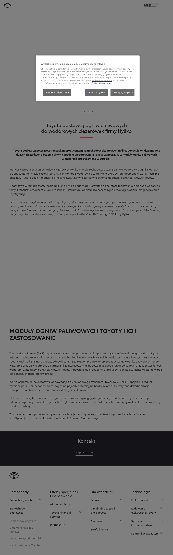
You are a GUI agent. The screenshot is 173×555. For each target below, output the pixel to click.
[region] (88, 78)
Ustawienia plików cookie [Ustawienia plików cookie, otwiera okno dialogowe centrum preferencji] (57, 92)
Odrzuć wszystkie (96, 92)
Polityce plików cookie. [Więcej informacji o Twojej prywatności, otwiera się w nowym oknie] (102, 83)
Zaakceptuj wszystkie (122, 92)
